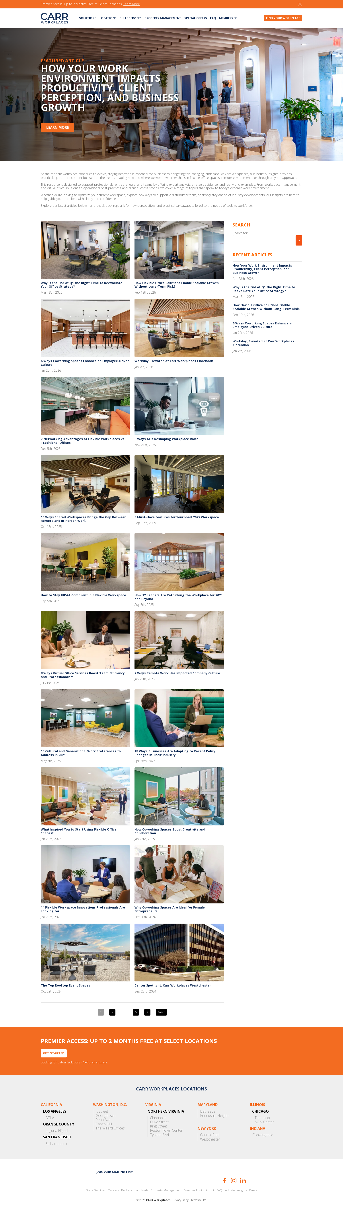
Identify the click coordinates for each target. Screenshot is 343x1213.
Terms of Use (199, 1200)
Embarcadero (56, 1144)
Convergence (262, 1135)
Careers (113, 1190)
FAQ (213, 18)
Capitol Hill (103, 1124)
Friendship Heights (214, 1116)
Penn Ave (102, 1120)
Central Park (209, 1135)
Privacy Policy (181, 1200)
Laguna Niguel (56, 1131)
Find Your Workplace (283, 18)
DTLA (49, 1118)
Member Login (194, 1190)
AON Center (264, 1122)
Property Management (163, 18)
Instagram (233, 1180)
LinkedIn (243, 1180)
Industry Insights (235, 1190)
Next (161, 1012)
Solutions (87, 18)
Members (226, 18)
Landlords (141, 1190)
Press (253, 1190)
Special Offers (195, 18)
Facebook (224, 1180)
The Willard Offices (110, 1128)
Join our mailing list (114, 1172)
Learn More (131, 4)
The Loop (262, 1118)
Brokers (126, 1190)
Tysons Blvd (159, 1135)
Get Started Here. (95, 1062)
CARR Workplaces (54, 18)
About (210, 1190)
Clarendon (158, 1118)
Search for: (240, 233)
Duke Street (159, 1122)
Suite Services (131, 18)
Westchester (210, 1139)
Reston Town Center (166, 1130)
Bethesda (207, 1111)
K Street (101, 1111)
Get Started (53, 1053)
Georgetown (105, 1116)
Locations (108, 18)
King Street (158, 1126)
